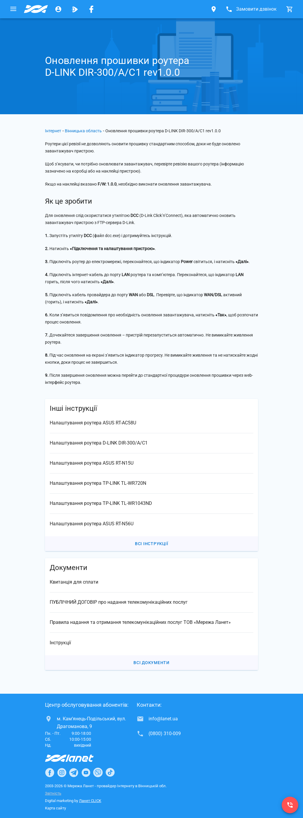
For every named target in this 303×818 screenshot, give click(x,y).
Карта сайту (55, 808)
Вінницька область (83, 130)
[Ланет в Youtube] (86, 772)
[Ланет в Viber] (98, 772)
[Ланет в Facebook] (49, 772)
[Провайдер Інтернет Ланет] (76, 758)
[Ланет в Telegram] (73, 772)
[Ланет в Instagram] (62, 772)
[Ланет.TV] (75, 9)
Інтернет (53, 130)
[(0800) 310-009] (290, 805)
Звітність (53, 793)
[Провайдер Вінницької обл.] (36, 9)
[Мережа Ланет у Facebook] (91, 9)
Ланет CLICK (90, 800)
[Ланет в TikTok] (110, 772)
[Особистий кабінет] (58, 9)
